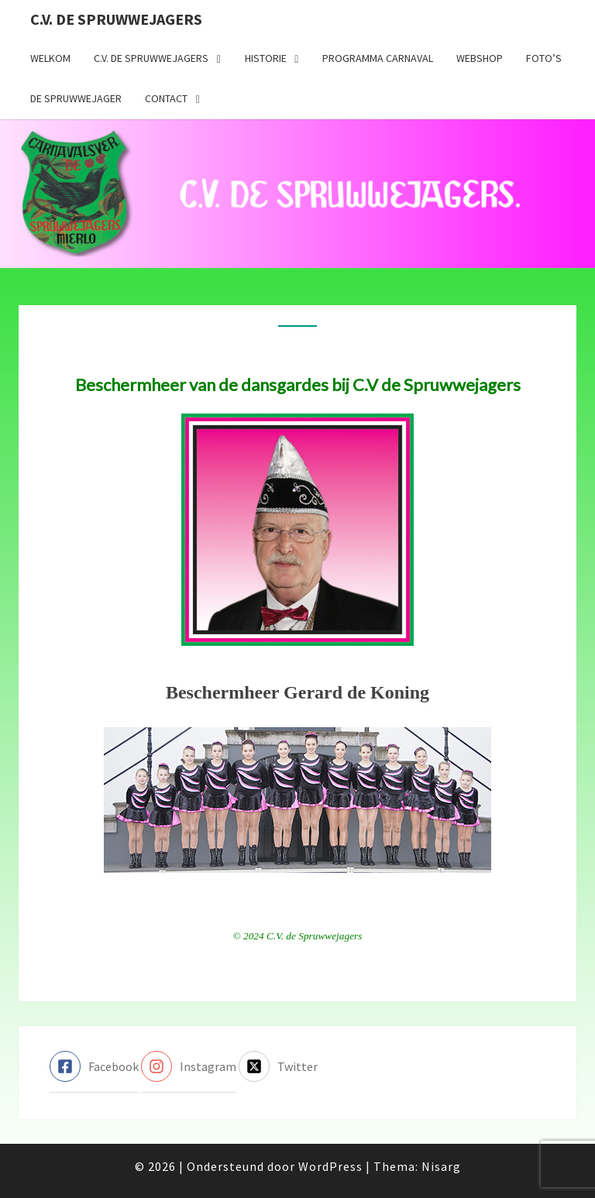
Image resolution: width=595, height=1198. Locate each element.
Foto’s (544, 58)
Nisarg (441, 1166)
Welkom (50, 58)
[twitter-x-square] (278, 1066)
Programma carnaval (377, 58)
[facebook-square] (94, 1066)
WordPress (330, 1166)
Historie (266, 58)
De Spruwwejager (76, 98)
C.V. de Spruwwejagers (116, 19)
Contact (166, 98)
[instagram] (188, 1066)
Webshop (479, 58)
